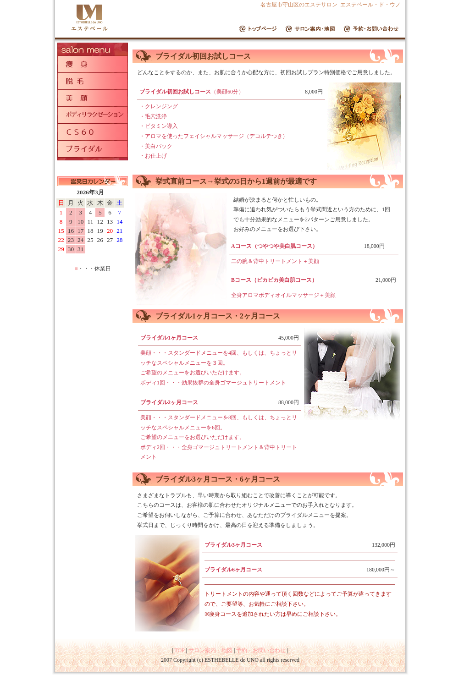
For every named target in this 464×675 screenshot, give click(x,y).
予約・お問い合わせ (261, 650)
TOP (179, 650)
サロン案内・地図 (210, 650)
